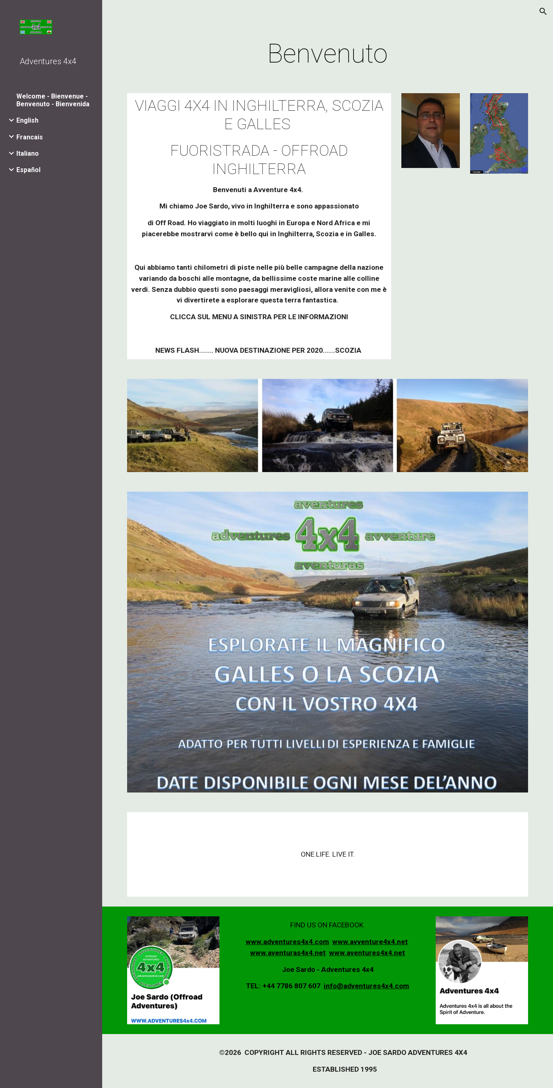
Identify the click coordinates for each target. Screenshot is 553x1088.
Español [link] (28, 170)
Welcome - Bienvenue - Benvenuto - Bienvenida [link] (53, 100)
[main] (327, 54)
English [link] (27, 120)
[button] (543, 11)
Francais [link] (29, 137)
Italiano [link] (27, 153)
